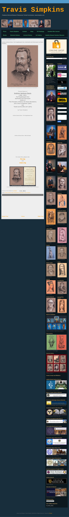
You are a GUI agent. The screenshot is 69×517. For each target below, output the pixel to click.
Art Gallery (39, 35)
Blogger (50, 513)
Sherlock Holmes (15, 35)
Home (23, 216)
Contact (24, 31)
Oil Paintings (40, 31)
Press (4, 31)
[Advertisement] (23, 206)
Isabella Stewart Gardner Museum (54, 35)
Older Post (40, 216)
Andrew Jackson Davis (9, 192)
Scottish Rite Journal (53, 31)
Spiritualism (21, 192)
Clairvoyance (16, 192)
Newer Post (5, 216)
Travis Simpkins (33, 10)
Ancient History (27, 35)
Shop (31, 31)
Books (5, 35)
